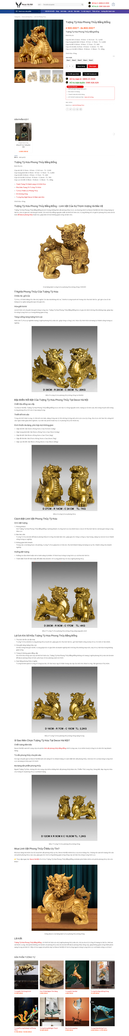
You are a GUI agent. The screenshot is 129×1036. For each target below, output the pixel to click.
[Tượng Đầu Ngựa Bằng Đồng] (103, 975)
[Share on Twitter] (70, 109)
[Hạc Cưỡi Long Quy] (77, 1011)
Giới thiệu (63, 11)
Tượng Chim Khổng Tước (99, 1028)
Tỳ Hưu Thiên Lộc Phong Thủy (27, 191)
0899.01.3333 (104, 3)
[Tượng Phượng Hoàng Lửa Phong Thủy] (26, 1011)
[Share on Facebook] (67, 109)
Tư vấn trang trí (86, 11)
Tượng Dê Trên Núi (71, 991)
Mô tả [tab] (16, 157)
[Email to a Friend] (74, 109)
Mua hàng (81, 66)
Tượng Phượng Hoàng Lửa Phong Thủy (25, 1029)
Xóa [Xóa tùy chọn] (114, 56)
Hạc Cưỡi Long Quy (71, 1028)
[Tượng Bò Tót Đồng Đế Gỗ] (26, 975)
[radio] (68, 60)
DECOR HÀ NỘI (50, 11)
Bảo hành (76, 11)
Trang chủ (17, 17)
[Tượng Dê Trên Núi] (77, 975)
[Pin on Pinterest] (77, 109)
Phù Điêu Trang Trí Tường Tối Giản (28, 187)
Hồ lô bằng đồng (22, 194)
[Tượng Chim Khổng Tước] (103, 1011)
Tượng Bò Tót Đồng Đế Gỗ (22, 991)
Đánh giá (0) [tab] (22, 157)
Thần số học (96, 11)
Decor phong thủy (27, 17)
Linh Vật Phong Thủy (40, 17)
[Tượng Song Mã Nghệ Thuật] (52, 1011)
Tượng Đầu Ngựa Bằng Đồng (100, 991)
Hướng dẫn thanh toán (108, 11)
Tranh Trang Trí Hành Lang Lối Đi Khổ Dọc (31, 184)
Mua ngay (92, 66)
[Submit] (82, 4)
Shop (57, 11)
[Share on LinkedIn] (80, 109)
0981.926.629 (104, 6)
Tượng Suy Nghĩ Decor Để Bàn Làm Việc (30, 197)
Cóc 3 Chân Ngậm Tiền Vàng (49, 991)
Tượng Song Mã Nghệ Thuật (49, 1028)
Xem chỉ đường (88, 97)
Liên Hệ (70, 11)
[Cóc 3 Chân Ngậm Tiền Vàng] (52, 975)
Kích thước (69, 57)
